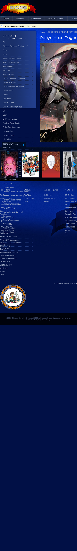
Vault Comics (5, 262)
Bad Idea (6, 70)
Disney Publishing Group (12, 107)
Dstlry (5, 115)
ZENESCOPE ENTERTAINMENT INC (62, 32)
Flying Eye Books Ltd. (11, 127)
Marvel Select (49, 198)
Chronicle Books (9, 83)
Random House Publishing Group (16, 196)
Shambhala (7, 224)
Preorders (20, 19)
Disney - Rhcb (8, 103)
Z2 (4, 244)
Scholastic (7, 216)
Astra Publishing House (12, 58)
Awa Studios (8, 66)
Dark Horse (69, 211)
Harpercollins (8, 131)
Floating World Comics (11, 123)
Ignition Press (8, 143)
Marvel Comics (70, 198)
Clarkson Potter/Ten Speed (13, 87)
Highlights (7, 139)
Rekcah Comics (9, 208)
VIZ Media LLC (6, 265)
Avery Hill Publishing (11, 62)
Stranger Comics (9, 232)
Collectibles (36, 19)
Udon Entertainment (8, 255)
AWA (66, 205)
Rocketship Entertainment (13, 212)
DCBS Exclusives (55, 19)
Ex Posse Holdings (10, 119)
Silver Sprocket (9, 228)
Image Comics (70, 201)
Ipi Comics (7, 147)
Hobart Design (46, 320)
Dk (4, 111)
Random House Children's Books (15, 192)
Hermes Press (8, 135)
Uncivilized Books (10, 236)
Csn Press (7, 99)
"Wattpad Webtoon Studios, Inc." (15, 46)
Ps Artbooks (7, 184)
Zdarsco (6, 248)
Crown (5, 95)
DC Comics (69, 195)
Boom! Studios (70, 208)
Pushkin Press (8, 188)
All (4, 42)
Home (6, 19)
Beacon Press (8, 75)
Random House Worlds (12, 200)
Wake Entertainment (11, 240)
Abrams (6, 50)
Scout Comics (70, 224)
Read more (31, 26)
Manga (2, 271)
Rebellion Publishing (11, 204)
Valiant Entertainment (8, 259)
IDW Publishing (71, 217)
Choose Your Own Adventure (14, 79)
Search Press (8, 220)
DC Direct (48, 195)
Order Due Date (61, 283)
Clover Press (8, 91)
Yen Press (4, 268)
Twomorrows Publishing (9, 252)
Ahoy (5, 54)
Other (2, 275)
